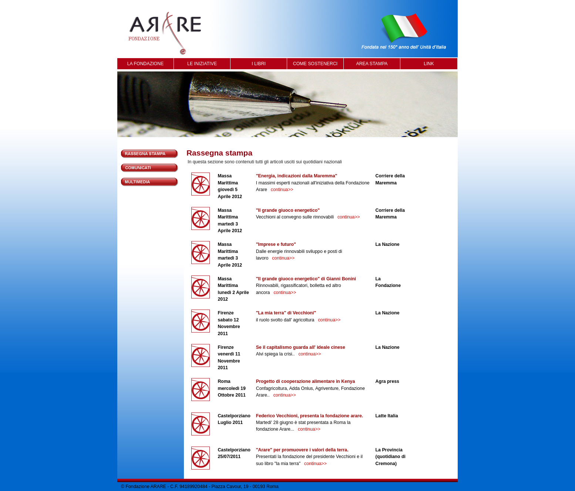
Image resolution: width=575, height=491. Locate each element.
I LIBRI (259, 63)
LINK (429, 63)
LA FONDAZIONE (145, 63)
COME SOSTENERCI (315, 63)
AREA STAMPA (371, 63)
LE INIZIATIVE (202, 63)
